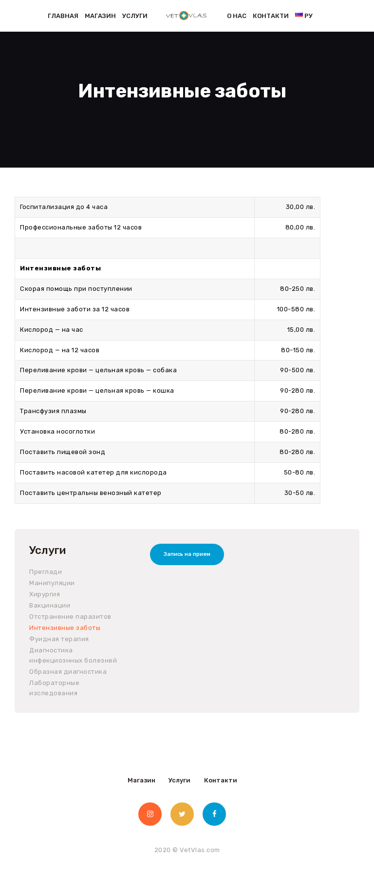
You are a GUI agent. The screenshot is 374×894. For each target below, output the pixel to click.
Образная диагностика (68, 671)
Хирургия (44, 594)
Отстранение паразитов (70, 616)
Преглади (45, 571)
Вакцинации (49, 605)
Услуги (179, 780)
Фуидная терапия (59, 639)
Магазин (141, 780)
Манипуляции (52, 583)
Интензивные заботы (64, 627)
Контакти (220, 780)
